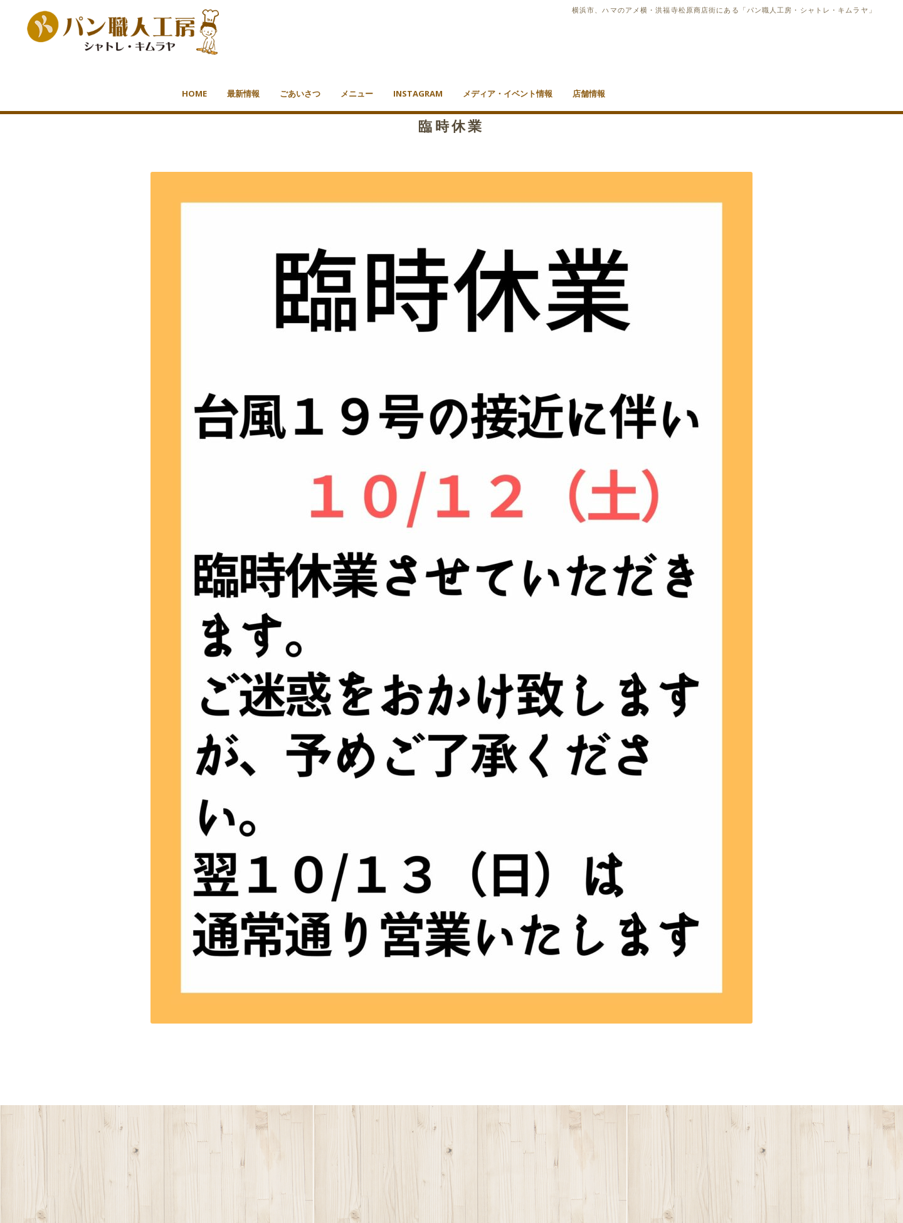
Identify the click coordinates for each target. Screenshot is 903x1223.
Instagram (418, 93)
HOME (194, 93)
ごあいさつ (300, 93)
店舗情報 (589, 93)
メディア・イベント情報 (507, 93)
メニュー (357, 93)
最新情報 (243, 93)
